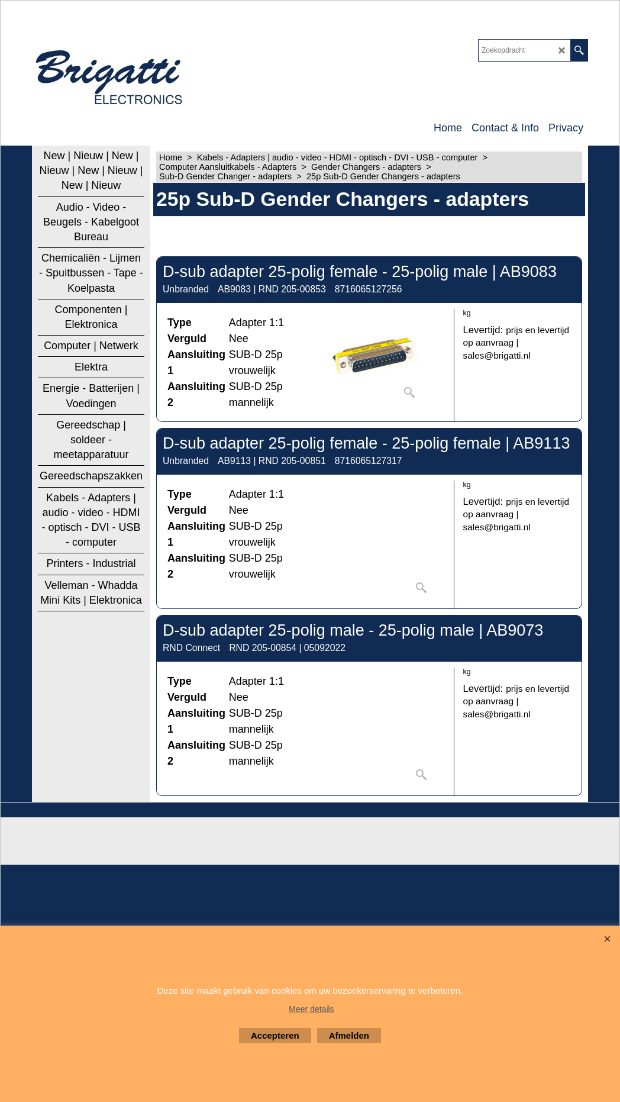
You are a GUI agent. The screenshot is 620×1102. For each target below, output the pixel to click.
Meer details (311, 1009)
